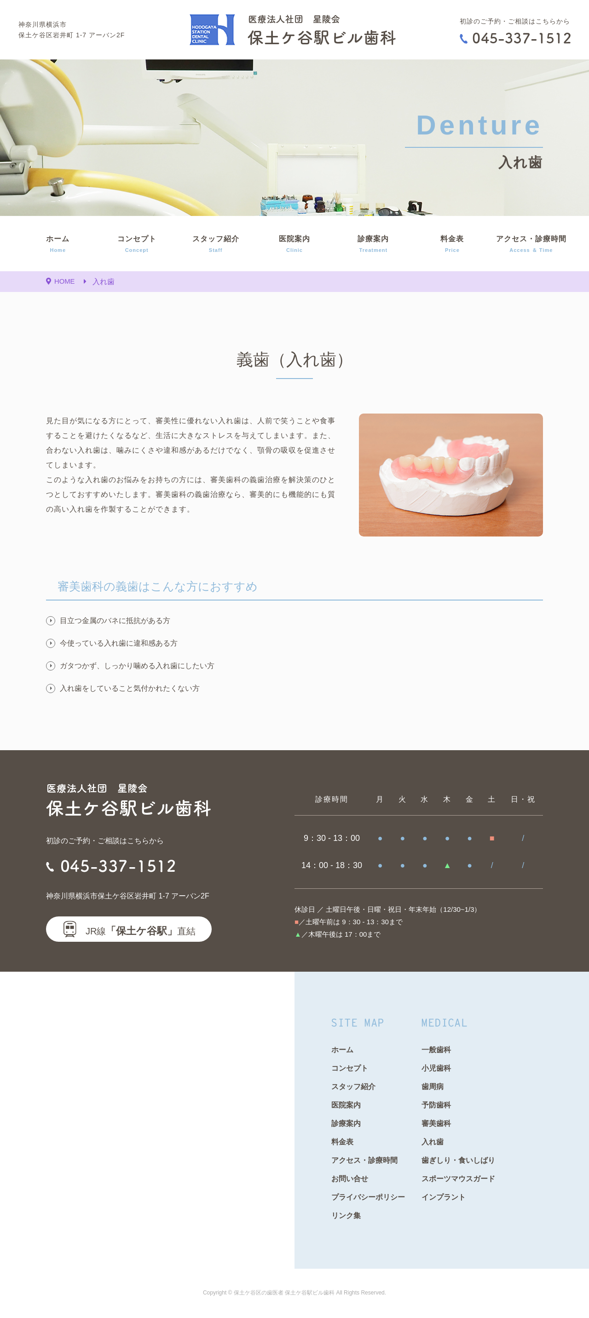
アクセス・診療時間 (531, 245)
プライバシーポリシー (368, 1197)
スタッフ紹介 (215, 245)
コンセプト (136, 245)
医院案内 (294, 245)
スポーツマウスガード (458, 1179)
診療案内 (373, 245)
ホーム (57, 245)
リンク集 (346, 1215)
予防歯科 (436, 1105)
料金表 (452, 245)
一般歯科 (436, 1050)
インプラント (444, 1197)
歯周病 (433, 1087)
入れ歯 (433, 1142)
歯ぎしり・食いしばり (458, 1160)
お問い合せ (349, 1179)
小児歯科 (436, 1068)
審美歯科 (436, 1123)
